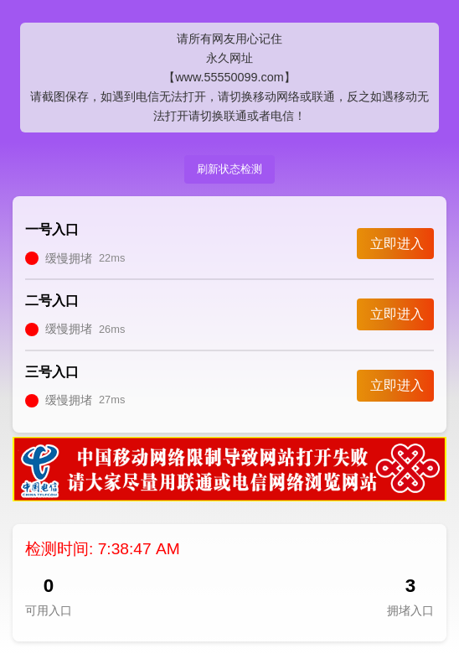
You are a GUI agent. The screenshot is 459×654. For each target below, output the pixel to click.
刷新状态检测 (229, 169)
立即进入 (397, 243)
